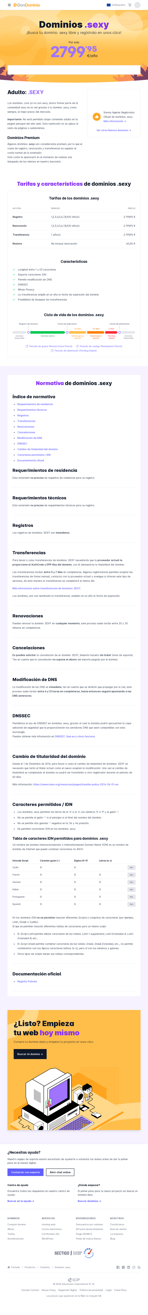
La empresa (116, 1233)
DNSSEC (22, 443)
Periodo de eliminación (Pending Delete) (74, 350)
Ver (131, 867)
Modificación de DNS (29, 437)
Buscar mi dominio (30, 1054)
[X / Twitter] (123, 1267)
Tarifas (11, 1233)
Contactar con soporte (25, 1172)
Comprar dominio (16, 1224)
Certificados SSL (51, 1233)
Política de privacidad (91, 1290)
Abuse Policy (49, 1290)
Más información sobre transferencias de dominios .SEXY (46, 588)
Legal (108, 1290)
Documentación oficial (30, 460)
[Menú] (9, 5)
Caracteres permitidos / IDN (34, 454)
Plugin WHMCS (84, 1233)
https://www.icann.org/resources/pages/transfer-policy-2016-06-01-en (75, 784)
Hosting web (49, 1224)
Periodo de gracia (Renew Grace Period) (49, 346)
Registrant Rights (67, 1290)
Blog (112, 1238)
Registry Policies (27, 981)
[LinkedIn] (128, 1267)
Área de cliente (118, 1229)
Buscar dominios (89, 1201)
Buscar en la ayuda (20, 1201)
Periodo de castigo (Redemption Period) (99, 346)
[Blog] (139, 1267)
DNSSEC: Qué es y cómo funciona (75, 736)
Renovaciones (25, 426)
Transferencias (26, 421)
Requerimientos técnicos (32, 409)
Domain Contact (30, 1290)
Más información (115, 121)
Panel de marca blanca (88, 1238)
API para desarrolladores (89, 1229)
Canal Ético (120, 1290)
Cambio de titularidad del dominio (37, 449)
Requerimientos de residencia (35, 404)
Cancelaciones (26, 432)
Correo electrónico (52, 1229)
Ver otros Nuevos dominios (114, 130)
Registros (23, 415)
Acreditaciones (15, 1238)
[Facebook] (118, 1267)
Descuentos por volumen (89, 1224)
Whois (10, 1229)
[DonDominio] (27, 5)
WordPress (47, 1238)
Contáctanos (117, 1224)
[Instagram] (133, 1267)
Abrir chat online (60, 1172)
